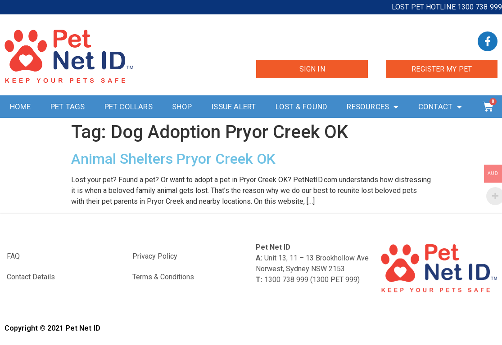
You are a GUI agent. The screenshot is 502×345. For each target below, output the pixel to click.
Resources (372, 107)
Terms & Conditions (163, 277)
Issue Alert (233, 106)
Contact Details (31, 277)
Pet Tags (67, 106)
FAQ (13, 256)
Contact (440, 107)
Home (20, 106)
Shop (182, 106)
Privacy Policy (154, 256)
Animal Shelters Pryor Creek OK (173, 158)
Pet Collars (128, 106)
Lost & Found (301, 106)
